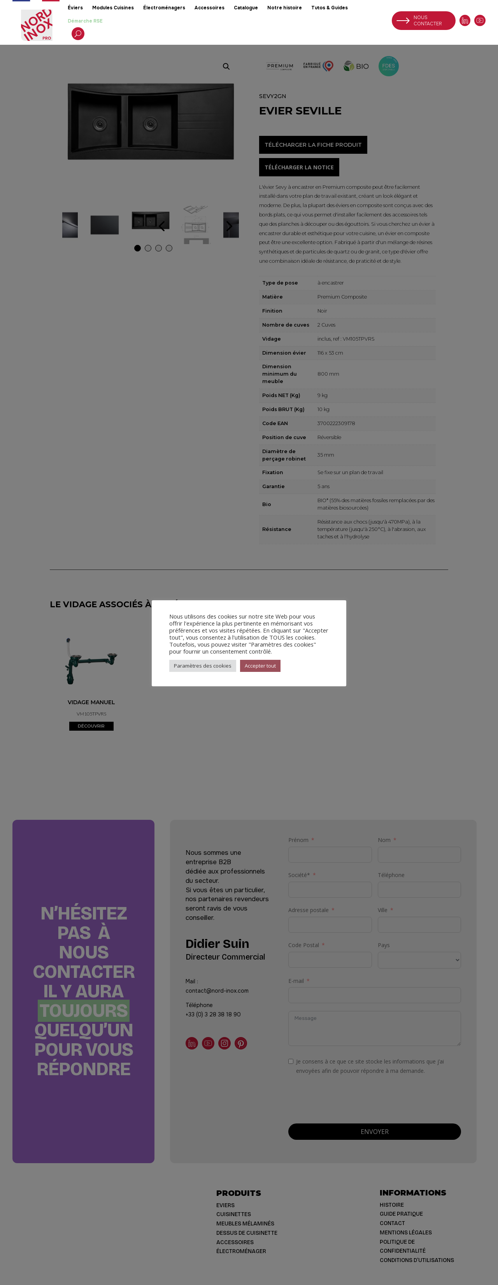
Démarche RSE (85, 21)
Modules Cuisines (113, 8)
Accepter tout (260, 665)
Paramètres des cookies (202, 665)
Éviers (75, 8)
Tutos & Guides (329, 8)
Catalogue (246, 8)
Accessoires (209, 8)
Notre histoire (284, 8)
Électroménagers (164, 8)
